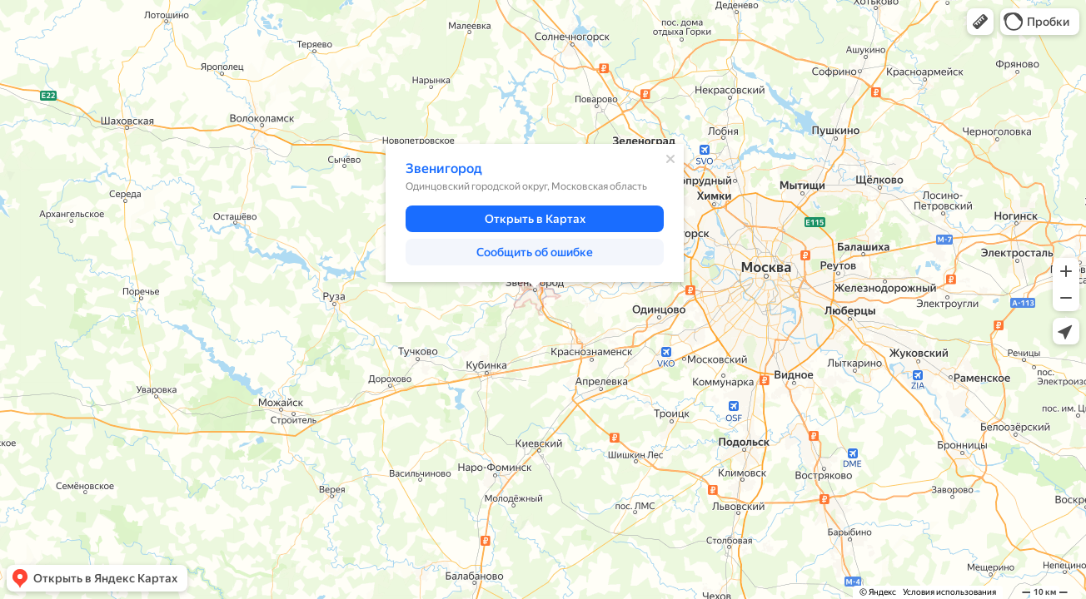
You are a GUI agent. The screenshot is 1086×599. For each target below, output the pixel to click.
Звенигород (444, 168)
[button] (980, 21)
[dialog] (535, 213)
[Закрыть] (670, 159)
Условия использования (949, 592)
